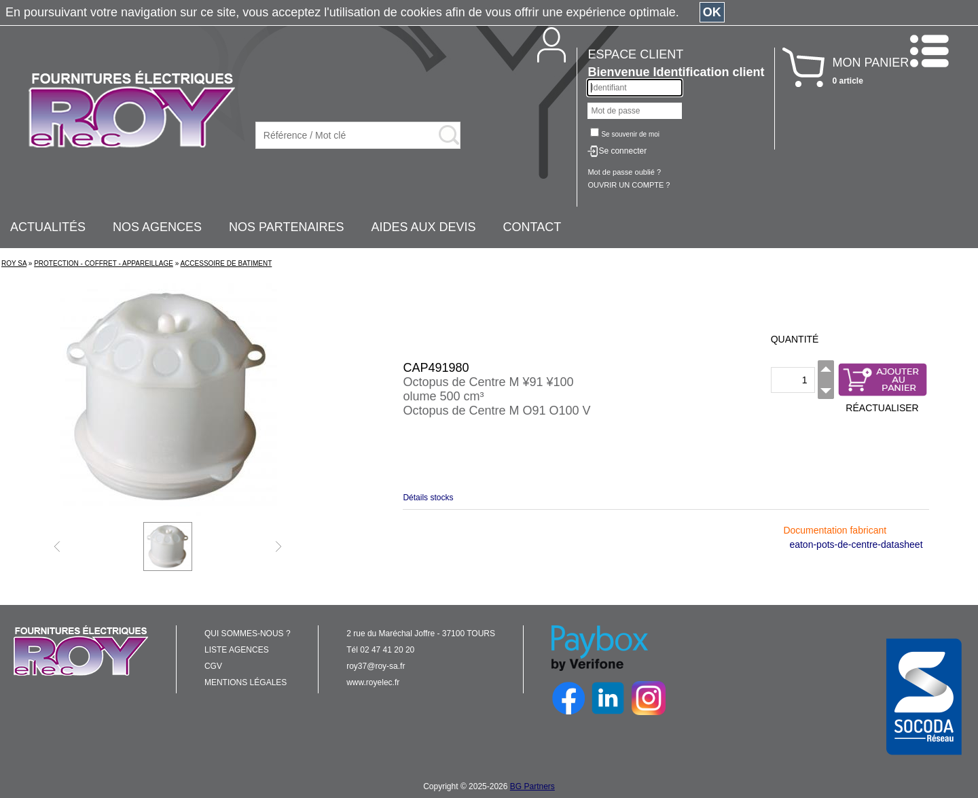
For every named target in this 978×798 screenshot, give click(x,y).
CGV (213, 666)
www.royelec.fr (372, 682)
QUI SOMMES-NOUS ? (247, 633)
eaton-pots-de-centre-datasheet (855, 544)
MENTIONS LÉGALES (245, 682)
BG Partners (532, 786)
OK (712, 12)
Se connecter (622, 151)
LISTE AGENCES (236, 650)
